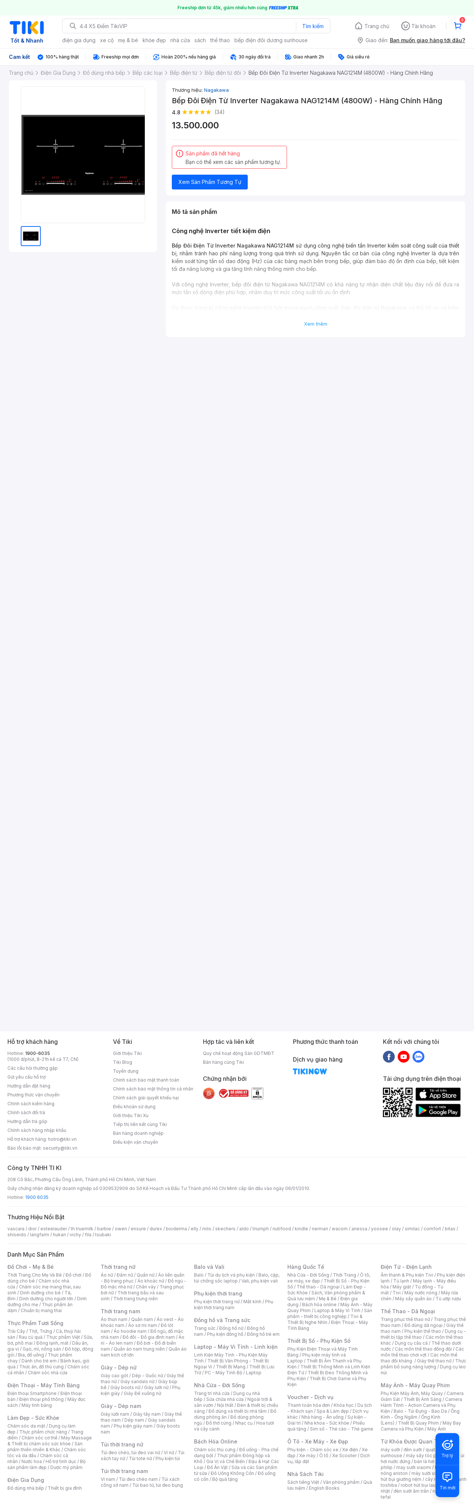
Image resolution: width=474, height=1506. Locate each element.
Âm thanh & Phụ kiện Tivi (407, 1275)
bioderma (176, 1228)
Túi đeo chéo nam (138, 1479)
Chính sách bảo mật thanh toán (146, 1080)
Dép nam (134, 1420)
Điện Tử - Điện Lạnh (406, 1267)
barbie (104, 1228)
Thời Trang (344, 1275)
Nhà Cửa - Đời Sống (219, 1385)
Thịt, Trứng (40, 1331)
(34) (219, 112)
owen (121, 1228)
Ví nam (108, 1479)
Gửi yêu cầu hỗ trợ (26, 1077)
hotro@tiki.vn (62, 1139)
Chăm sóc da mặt (26, 1426)
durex (156, 1228)
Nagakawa (216, 90)
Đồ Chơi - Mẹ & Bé (30, 1267)
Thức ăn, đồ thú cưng (41, 1366)
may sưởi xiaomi (413, 1467)
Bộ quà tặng (225, 1479)
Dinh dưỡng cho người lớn (46, 1298)
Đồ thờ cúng (218, 1423)
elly (194, 1228)
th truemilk (82, 1228)
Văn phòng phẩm (341, 1482)
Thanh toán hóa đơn (308, 1405)
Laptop (253, 1372)
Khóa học (344, 1405)
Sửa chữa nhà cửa (225, 1399)
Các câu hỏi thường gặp (32, 1068)
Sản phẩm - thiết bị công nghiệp (329, 1313)
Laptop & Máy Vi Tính (337, 1310)
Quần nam (142, 1319)
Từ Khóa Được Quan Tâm (413, 1441)
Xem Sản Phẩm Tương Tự (209, 182)
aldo (244, 1228)
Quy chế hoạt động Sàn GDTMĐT (238, 1053)
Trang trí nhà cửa (212, 1393)
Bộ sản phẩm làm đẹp (46, 1464)
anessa (359, 1228)
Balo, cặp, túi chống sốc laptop (237, 1278)
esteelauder (53, 1228)
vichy (75, 1234)
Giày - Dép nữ (119, 1367)
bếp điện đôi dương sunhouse (271, 40)
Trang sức (205, 1328)
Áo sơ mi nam (142, 1325)
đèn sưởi (413, 1449)
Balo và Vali (209, 1267)
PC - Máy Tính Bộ (223, 1372)
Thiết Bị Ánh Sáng (422, 1399)
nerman (320, 1228)
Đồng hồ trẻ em (263, 1334)
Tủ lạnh (401, 1281)
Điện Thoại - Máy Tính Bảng (43, 1385)
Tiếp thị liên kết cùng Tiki (140, 1124)
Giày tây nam (147, 1414)
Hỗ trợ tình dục (61, 1461)
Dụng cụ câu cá (411, 1343)
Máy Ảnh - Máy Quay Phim (415, 1385)
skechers (225, 1228)
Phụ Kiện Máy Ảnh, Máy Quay (412, 1393)
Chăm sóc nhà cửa (47, 1372)
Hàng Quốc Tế (305, 1267)
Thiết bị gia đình (65, 1488)
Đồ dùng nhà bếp (25, 1488)
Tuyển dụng (125, 1071)
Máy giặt (402, 1287)
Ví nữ (169, 1452)
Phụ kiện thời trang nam (233, 1304)
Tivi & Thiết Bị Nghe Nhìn (325, 1319)
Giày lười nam (115, 1414)
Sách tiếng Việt (303, 1482)
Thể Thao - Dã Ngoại (408, 1311)
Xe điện (350, 1449)
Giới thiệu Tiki (127, 1053)
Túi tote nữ (140, 1458)
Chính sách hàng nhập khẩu (36, 1130)
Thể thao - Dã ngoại (318, 1287)
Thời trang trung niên (135, 1298)
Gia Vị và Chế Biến (225, 1461)
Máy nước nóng (420, 1292)
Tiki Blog (122, 1062)
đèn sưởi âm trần (411, 1491)
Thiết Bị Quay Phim (418, 1423)
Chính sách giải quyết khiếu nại (146, 1097)
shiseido (16, 1234)
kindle (301, 1228)
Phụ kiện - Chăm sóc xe (312, 1449)
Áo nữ (107, 1275)
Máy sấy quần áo (413, 1298)
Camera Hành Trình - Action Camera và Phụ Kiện (421, 1405)
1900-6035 (37, 1053)
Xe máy (307, 1455)
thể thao (220, 40)
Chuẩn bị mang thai (41, 1310)
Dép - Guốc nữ (147, 1375)
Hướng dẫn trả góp (27, 1121)
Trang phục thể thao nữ (405, 1319)
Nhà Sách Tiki (305, 1474)
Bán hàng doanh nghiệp (138, 1133)
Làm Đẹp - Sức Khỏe (33, 1418)
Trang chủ (376, 26)
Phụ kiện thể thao (422, 1331)
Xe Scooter (344, 1455)
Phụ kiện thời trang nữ (217, 1301)
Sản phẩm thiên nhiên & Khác (45, 1446)
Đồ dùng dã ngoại (423, 1325)
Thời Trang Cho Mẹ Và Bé (34, 1275)
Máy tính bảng (36, 1405)
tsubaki (103, 1234)
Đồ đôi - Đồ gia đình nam (149, 1337)
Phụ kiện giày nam (133, 1426)
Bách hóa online (319, 1304)
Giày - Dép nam (121, 1406)
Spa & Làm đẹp (333, 1411)
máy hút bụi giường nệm (420, 1476)
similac (412, 1228)
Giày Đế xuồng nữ (142, 1393)
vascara (15, 1228)
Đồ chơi (73, 1275)
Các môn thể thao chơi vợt (422, 1352)
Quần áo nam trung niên (139, 1349)
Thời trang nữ (118, 1267)
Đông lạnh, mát (52, 1343)
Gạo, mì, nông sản (42, 1349)
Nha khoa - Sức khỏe (326, 1423)
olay (396, 1228)
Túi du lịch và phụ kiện (231, 1275)
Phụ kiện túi (168, 1458)
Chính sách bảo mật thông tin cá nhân (153, 1089)
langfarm (39, 1234)
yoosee (379, 1228)
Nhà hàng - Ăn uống (322, 1417)
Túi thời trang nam (124, 1471)
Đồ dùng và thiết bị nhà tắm (237, 1411)
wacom (340, 1228)
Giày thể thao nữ (434, 1361)
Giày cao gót (114, 1375)
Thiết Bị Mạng (231, 1366)
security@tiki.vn (60, 1148)
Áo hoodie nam (130, 1331)
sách (200, 40)
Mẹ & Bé (328, 1298)
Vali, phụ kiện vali (259, 1281)
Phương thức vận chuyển (33, 1094)
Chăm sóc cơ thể (39, 1438)
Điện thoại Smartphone (32, 1393)
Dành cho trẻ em (39, 1361)
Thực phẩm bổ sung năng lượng (423, 1363)
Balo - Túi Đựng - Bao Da (420, 1411)
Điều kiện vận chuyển (135, 1142)
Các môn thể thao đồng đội (423, 1349)
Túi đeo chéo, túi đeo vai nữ (130, 1452)
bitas (450, 1228)
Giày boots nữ (125, 1387)
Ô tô (323, 1455)
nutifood (282, 1228)
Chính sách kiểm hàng (30, 1103)
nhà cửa (180, 40)
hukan (59, 1234)
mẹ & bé (128, 40)
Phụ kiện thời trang (218, 1293)
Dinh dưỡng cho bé (40, 1292)
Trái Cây (16, 1331)
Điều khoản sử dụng (134, 1106)
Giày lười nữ (156, 1387)
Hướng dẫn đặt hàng (28, 1086)
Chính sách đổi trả (26, 1112)
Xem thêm (315, 324)
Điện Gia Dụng (25, 1480)
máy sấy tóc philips (427, 1455)
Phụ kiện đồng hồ (225, 1334)
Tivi (397, 1292)
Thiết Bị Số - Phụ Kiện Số (318, 1341)
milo (206, 1228)
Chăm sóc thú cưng (215, 1449)
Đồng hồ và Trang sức (222, 1320)
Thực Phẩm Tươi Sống (35, 1323)
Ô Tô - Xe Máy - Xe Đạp (317, 1441)
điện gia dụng (79, 40)
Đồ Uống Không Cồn (232, 1473)
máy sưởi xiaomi (428, 1473)
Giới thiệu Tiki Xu (130, 1115)
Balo (199, 1275)
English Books (324, 1488)
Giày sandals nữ (137, 1381)
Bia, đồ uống (31, 1355)
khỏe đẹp (154, 40)
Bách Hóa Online (215, 1441)
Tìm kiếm (313, 26)
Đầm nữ (125, 1275)
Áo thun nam (114, 1319)
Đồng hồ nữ (231, 1328)
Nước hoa (31, 1461)
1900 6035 (37, 1197)
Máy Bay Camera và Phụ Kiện (421, 1426)
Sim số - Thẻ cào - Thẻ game (341, 1429)
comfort (432, 1228)
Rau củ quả (31, 1337)
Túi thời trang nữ (122, 1444)
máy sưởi (390, 1449)
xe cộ (107, 40)
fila (88, 1234)
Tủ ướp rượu (448, 1298)
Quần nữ (145, 1275)
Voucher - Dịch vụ (310, 1397)
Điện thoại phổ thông (41, 1399)
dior (32, 1228)
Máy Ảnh (436, 1429)
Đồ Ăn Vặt (217, 1467)
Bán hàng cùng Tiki (223, 1062)
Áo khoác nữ (150, 1281)
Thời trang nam (120, 1311)
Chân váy (146, 1287)
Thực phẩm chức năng (43, 1432)
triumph (261, 1228)
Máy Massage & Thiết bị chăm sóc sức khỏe (49, 1440)
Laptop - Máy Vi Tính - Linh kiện (236, 1347)
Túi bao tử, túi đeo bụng (157, 1485)
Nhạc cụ (244, 1423)
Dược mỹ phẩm (66, 1467)
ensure (138, 1228)
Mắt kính (252, 1301)
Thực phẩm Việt (63, 1337)
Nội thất (225, 1405)
